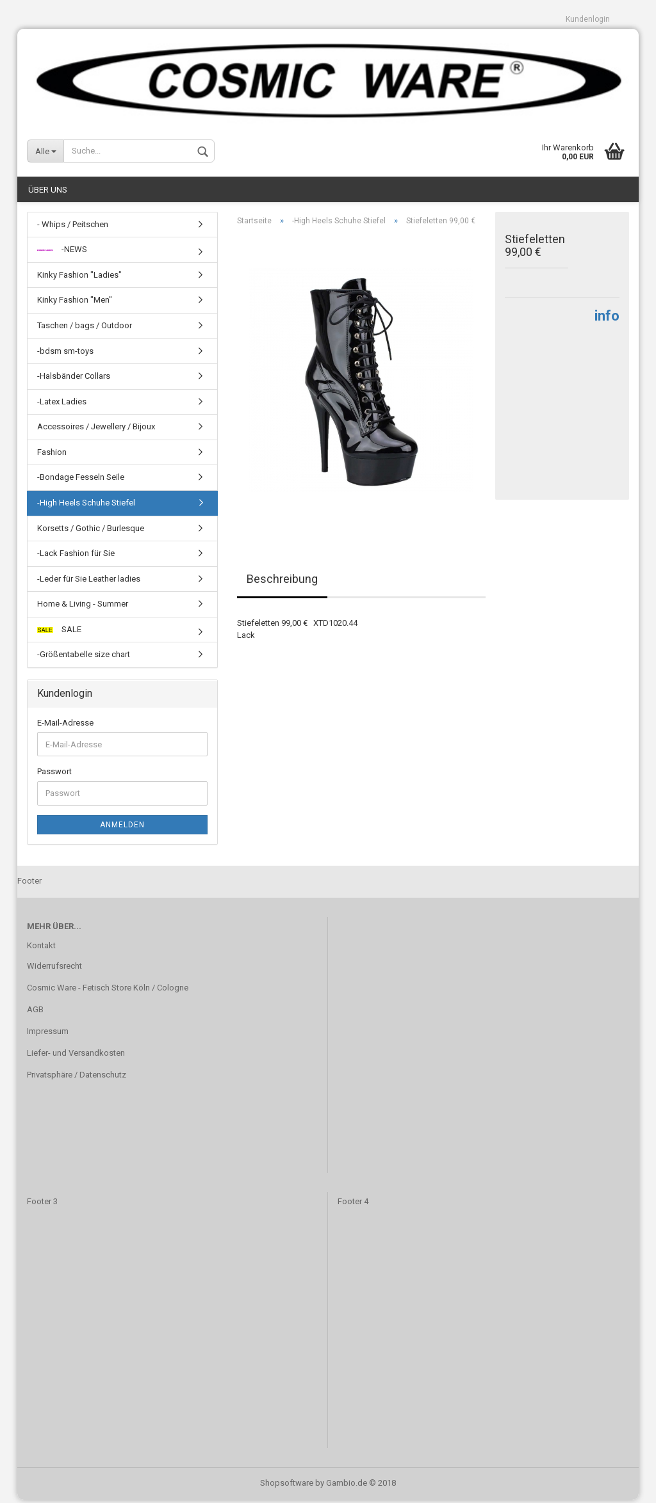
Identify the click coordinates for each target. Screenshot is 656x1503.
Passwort (54, 775)
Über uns (47, 193)
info (606, 319)
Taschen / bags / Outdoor (84, 328)
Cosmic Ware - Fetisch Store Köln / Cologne (107, 991)
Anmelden (122, 827)
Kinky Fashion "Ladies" (79, 278)
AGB (35, 1012)
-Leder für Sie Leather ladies (88, 582)
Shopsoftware (286, 1486)
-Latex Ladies (61, 405)
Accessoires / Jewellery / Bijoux (96, 430)
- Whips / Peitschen (72, 227)
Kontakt (41, 948)
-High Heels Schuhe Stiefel (86, 506)
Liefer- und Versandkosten (76, 1056)
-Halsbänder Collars (73, 379)
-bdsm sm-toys (65, 354)
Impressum (48, 1034)
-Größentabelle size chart (83, 658)
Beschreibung (282, 582)
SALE (59, 632)
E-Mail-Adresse (65, 726)
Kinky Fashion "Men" (74, 303)
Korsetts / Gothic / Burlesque (90, 531)
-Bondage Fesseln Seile (80, 481)
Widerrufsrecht (54, 969)
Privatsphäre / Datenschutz (76, 1078)
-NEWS (62, 253)
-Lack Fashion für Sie (76, 556)
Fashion (52, 455)
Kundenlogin (588, 19)
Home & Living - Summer (82, 607)
